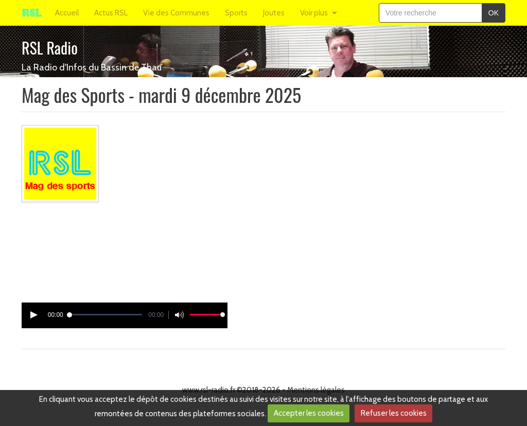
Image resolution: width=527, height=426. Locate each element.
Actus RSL (111, 12)
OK (493, 13)
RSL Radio (50, 47)
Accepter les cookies (309, 413)
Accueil (67, 12)
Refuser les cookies (394, 413)
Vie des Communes (176, 12)
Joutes (274, 12)
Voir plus (314, 12)
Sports (236, 12)
